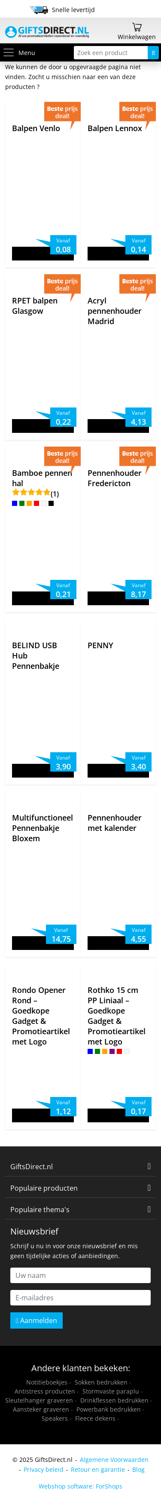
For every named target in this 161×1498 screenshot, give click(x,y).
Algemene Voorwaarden (114, 1459)
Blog (138, 1469)
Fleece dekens (95, 1418)
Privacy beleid (44, 1469)
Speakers (55, 1418)
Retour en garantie (98, 1469)
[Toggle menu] (10, 52)
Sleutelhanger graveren (39, 1400)
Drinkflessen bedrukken (114, 1400)
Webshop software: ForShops (80, 1486)
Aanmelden (36, 1320)
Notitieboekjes (46, 1382)
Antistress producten (45, 1391)
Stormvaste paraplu (110, 1391)
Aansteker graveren (41, 1409)
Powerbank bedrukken (108, 1409)
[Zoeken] (153, 52)
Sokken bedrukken (101, 1382)
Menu (18, 52)
